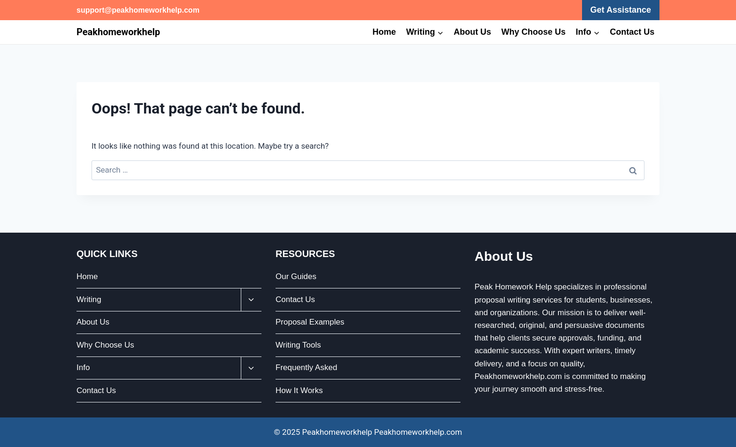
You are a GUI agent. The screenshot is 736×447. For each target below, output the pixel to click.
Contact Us (632, 32)
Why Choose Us (533, 32)
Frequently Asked (306, 367)
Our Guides (296, 276)
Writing (89, 299)
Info (83, 367)
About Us (472, 32)
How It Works (299, 390)
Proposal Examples (310, 322)
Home (384, 32)
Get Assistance (620, 10)
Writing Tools (298, 345)
